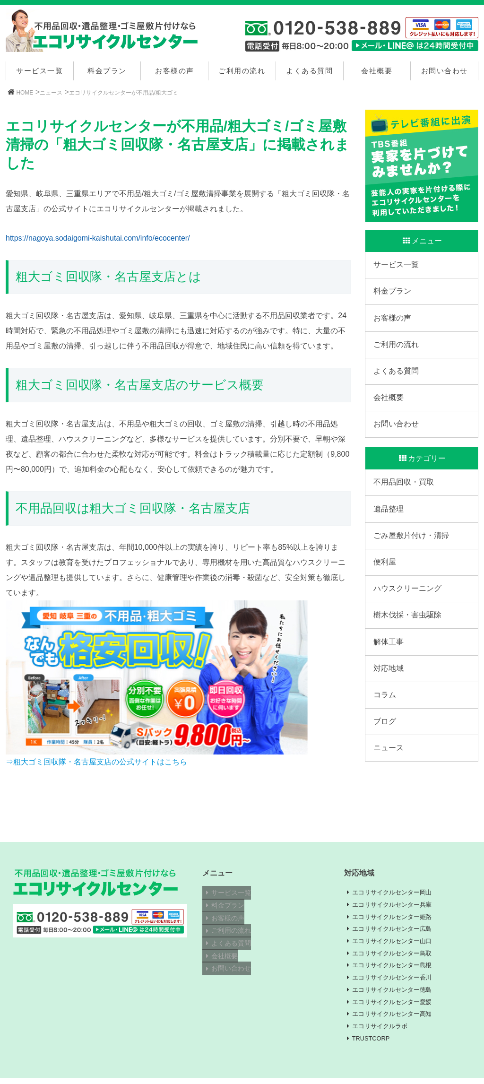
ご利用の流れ (241, 71)
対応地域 (390, 706)
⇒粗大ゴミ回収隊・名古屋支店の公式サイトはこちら (96, 762)
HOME (24, 92)
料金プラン (107, 71)
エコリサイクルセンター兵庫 (396, 905)
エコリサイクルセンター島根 (396, 968)
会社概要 (376, 71)
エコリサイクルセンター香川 (396, 981)
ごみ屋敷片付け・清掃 (412, 560)
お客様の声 (174, 71)
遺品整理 (390, 531)
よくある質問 (309, 71)
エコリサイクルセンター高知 (396, 1019)
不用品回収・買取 (405, 502)
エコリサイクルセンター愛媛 (396, 1006)
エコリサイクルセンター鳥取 (396, 956)
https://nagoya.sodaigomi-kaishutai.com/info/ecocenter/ (98, 238)
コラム (386, 736)
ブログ (386, 765)
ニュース (51, 92)
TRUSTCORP (374, 1044)
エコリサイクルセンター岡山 (396, 892)
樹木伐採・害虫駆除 (409, 648)
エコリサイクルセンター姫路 (396, 918)
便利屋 (386, 590)
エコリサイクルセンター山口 (396, 943)
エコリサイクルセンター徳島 (396, 993)
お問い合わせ (444, 71)
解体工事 (390, 677)
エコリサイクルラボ (383, 1031)
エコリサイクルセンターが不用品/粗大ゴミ (123, 92)
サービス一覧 (39, 71)
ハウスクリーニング (409, 619)
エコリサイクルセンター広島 (396, 931)
